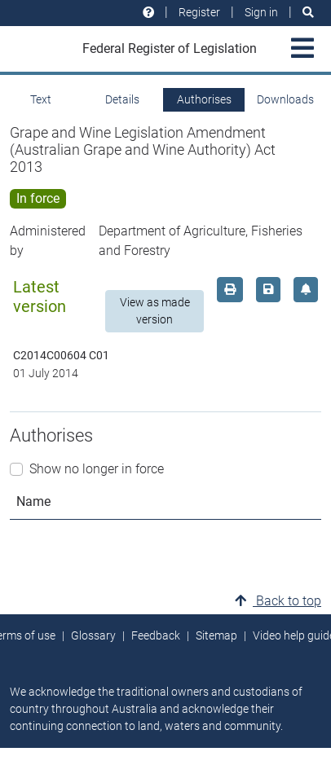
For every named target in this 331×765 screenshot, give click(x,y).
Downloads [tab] (285, 99)
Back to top (278, 601)
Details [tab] (122, 99)
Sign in (261, 12)
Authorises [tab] (204, 99)
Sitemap (216, 635)
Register (199, 12)
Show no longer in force (96, 469)
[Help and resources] (148, 12)
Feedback (155, 635)
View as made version (155, 311)
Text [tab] (40, 99)
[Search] (308, 12)
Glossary (93, 635)
